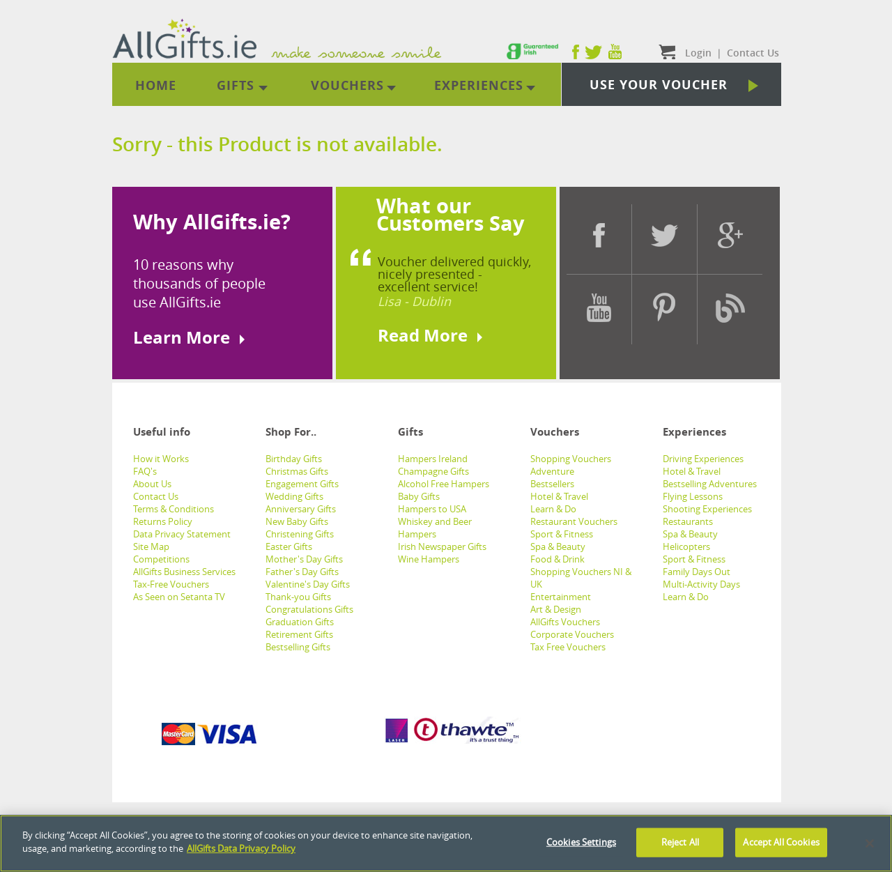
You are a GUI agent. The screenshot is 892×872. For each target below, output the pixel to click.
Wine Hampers (428, 559)
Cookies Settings (581, 842)
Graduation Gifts (300, 621)
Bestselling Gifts (298, 647)
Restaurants (688, 521)
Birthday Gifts (294, 458)
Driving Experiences (703, 458)
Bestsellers (552, 483)
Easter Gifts (289, 546)
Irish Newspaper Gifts (442, 546)
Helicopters (686, 546)
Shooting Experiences (707, 509)
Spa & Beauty (557, 546)
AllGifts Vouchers (565, 621)
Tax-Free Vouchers (171, 584)
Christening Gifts (300, 534)
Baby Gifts (419, 496)
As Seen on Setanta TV (179, 596)
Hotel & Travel (559, 496)
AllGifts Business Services (184, 571)
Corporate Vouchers (572, 634)
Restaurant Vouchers (573, 521)
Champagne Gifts (433, 471)
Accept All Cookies (781, 842)
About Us (152, 483)
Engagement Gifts (302, 483)
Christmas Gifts (297, 471)
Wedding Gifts (294, 496)
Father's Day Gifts (302, 571)
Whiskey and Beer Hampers (435, 527)
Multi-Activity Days (701, 584)
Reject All (680, 842)
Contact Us (155, 496)
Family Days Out (696, 571)
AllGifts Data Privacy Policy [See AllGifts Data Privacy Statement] (241, 848)
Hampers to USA (432, 509)
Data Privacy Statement (182, 534)
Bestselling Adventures (710, 483)
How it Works (161, 458)
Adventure (552, 471)
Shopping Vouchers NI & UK (580, 577)
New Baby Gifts (297, 521)
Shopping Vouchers (570, 458)
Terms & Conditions (173, 509)
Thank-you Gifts (298, 596)
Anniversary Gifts (301, 509)
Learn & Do (553, 509)
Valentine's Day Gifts (308, 584)
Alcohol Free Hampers (443, 483)
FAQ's (145, 471)
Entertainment (560, 596)
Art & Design (555, 609)
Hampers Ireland (433, 458)
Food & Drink (557, 559)
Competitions (161, 559)
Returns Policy (162, 521)
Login (698, 52)
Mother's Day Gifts (304, 559)
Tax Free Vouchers (568, 647)
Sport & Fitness (561, 534)
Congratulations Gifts (309, 609)
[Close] (869, 843)
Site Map (151, 546)
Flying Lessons (693, 496)
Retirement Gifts (299, 634)
